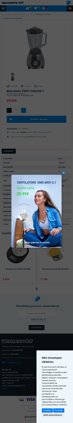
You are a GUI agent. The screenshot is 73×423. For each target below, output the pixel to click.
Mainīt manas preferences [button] (53, 415)
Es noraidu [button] (59, 410)
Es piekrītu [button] (47, 410)
